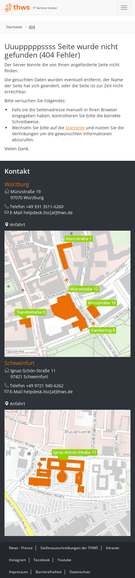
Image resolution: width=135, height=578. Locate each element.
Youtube (64, 559)
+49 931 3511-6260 (44, 206)
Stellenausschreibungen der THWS (69, 547)
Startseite (14, 26)
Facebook (42, 559)
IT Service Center (45, 8)
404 (32, 26)
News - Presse (21, 547)
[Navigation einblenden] (124, 7)
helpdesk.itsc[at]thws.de (48, 212)
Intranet (112, 547)
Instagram (17, 559)
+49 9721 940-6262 (44, 385)
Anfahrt (17, 224)
